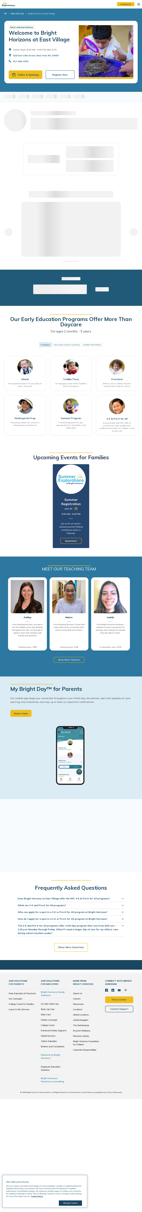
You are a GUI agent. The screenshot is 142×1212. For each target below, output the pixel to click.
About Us (77, 994)
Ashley (27, 618)
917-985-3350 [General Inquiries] (20, 61)
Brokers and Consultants (52, 1047)
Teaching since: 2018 (69, 648)
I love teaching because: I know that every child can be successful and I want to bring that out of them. (69, 628)
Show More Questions (71, 948)
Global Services (48, 1037)
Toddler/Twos (71, 380)
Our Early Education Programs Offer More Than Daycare (71, 322)
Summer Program (71, 419)
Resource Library (81, 1037)
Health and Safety (92, 345)
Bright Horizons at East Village (41, 13)
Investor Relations (81, 1032)
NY (5, 13)
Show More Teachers (69, 660)
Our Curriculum (15, 1000)
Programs (45, 345)
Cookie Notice (86, 1094)
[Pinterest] (125, 991)
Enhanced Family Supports (53, 1031)
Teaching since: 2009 (27, 648)
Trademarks (117, 1094)
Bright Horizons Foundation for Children (86, 1044)
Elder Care (46, 1016)
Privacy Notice (74, 1094)
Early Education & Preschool (22, 994)
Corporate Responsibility (84, 1051)
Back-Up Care (48, 1010)
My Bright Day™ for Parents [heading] (46, 689)
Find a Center (119, 1000)
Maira (69, 618)
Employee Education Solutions (50, 1070)
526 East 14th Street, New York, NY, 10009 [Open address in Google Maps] (36, 55)
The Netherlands (81, 1026)
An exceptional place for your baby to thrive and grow (25, 385)
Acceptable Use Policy (102, 1094)
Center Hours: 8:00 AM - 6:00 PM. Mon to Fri (35, 49)
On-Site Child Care (50, 1005)
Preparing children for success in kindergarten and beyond (25, 425)
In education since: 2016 (110, 648)
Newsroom (78, 1005)
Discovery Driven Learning (67, 345)
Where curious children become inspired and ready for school (117, 385)
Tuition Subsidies (49, 1042)
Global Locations (81, 1016)
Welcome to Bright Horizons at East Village (39, 36)
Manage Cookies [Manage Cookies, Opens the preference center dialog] (70, 1203)
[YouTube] (118, 991)
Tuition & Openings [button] (25, 75)
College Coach (48, 1026)
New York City (17, 13)
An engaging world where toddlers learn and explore (71, 385)
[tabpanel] (71, 507)
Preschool (116, 380)
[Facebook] (106, 991)
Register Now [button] (60, 74)
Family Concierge (49, 1021)
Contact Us (125, 4)
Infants (25, 380)
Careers (77, 1000)
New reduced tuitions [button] (21, 27)
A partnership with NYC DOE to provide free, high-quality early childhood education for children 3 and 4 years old (117, 428)
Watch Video (21, 714)
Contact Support (119, 1009)
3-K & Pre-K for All (116, 419)
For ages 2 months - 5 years (71, 332)
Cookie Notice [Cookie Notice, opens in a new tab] (37, 1196)
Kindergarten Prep (25, 419)
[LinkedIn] (112, 991)
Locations (77, 1010)
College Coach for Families (21, 1005)
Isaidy (110, 618)
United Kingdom (80, 1021)
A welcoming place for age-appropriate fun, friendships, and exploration (71, 426)
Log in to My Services (19, 1010)
